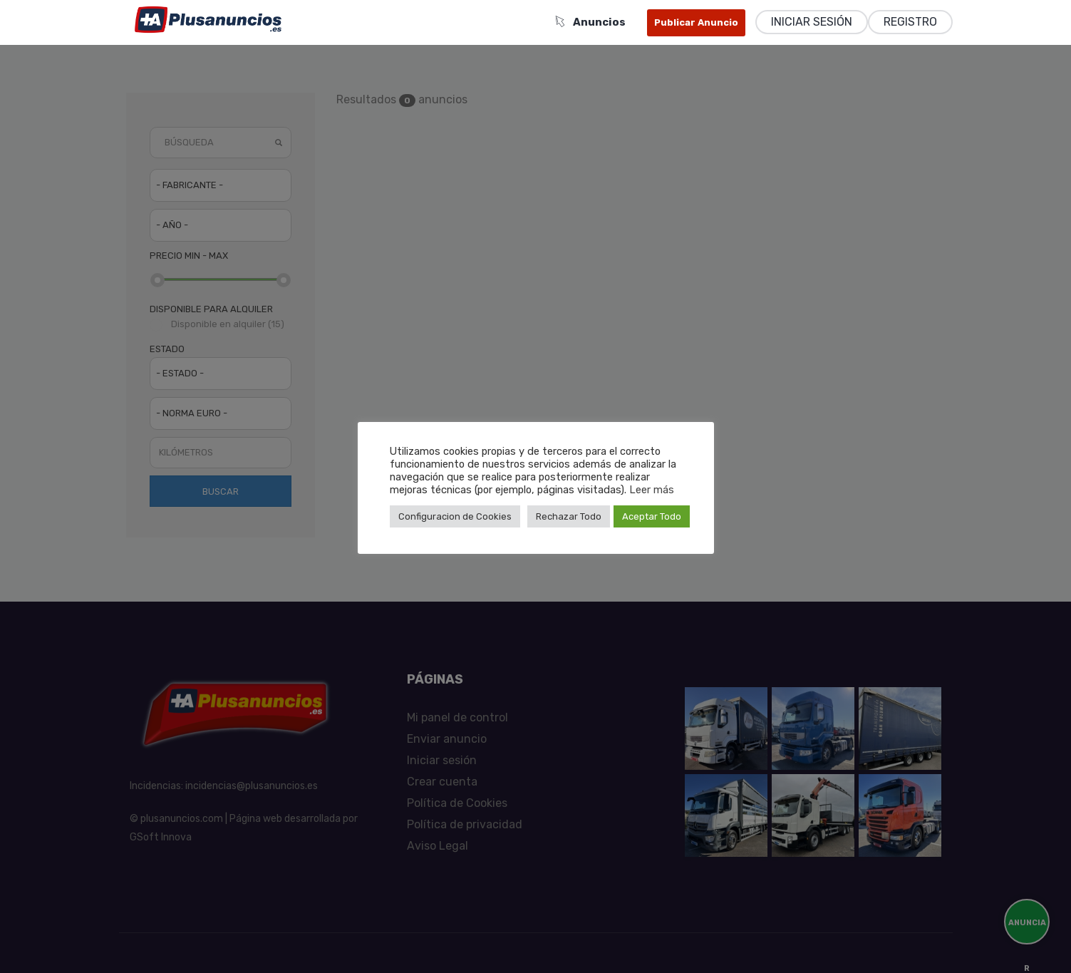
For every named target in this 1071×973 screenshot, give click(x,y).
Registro (910, 22)
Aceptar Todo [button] (651, 516)
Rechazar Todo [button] (568, 516)
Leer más (651, 489)
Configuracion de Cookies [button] (455, 516)
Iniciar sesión (811, 22)
